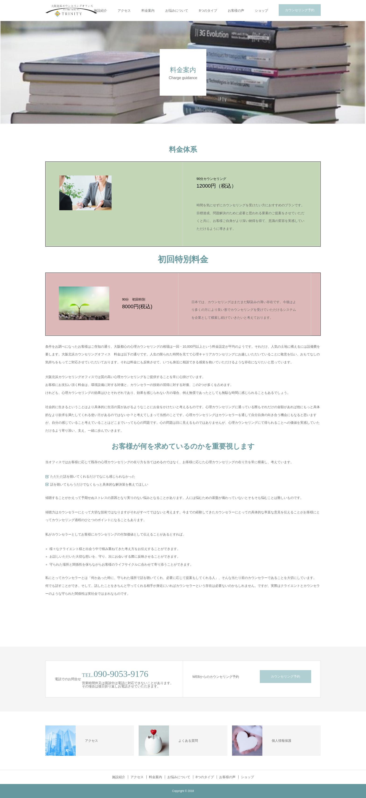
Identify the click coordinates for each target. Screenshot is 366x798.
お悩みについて (176, 10)
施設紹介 (100, 10)
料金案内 (148, 10)
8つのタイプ (208, 10)
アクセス (124, 10)
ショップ (261, 10)
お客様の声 (236, 10)
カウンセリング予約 (299, 10)
